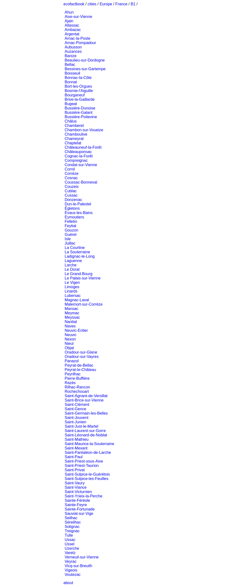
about (68, 583)
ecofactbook (73, 4)
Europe (106, 4)
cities (92, 4)
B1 (133, 4)
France (121, 4)
